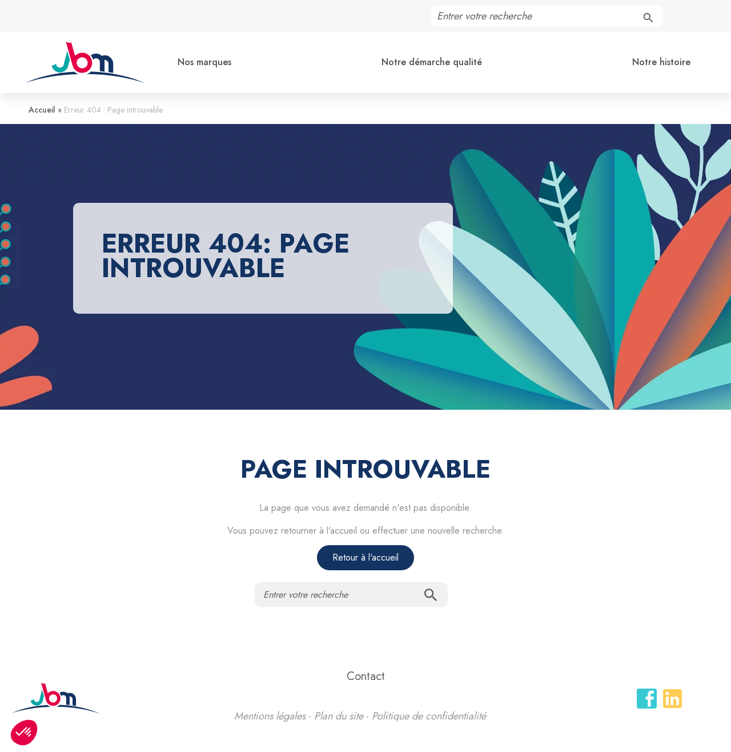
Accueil (42, 109)
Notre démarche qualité (431, 62)
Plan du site (338, 716)
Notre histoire (661, 62)
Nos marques (204, 62)
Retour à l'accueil (365, 557)
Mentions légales (270, 716)
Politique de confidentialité (429, 716)
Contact (366, 676)
